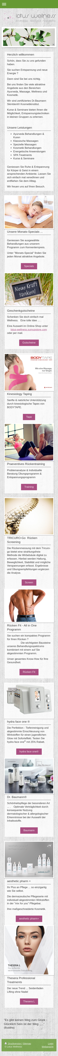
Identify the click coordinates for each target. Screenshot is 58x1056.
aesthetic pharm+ (29, 918)
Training (29, 486)
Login (50, 1043)
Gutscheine (29, 342)
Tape (29, 416)
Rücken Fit (29, 671)
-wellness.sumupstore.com (31, 329)
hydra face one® (29, 751)
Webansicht (47, 1046)
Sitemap (27, 1043)
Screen (29, 582)
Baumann (29, 830)
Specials (29, 266)
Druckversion (13, 1043)
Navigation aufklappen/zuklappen (29, 4)
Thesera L (29, 1001)
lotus (13, 329)
